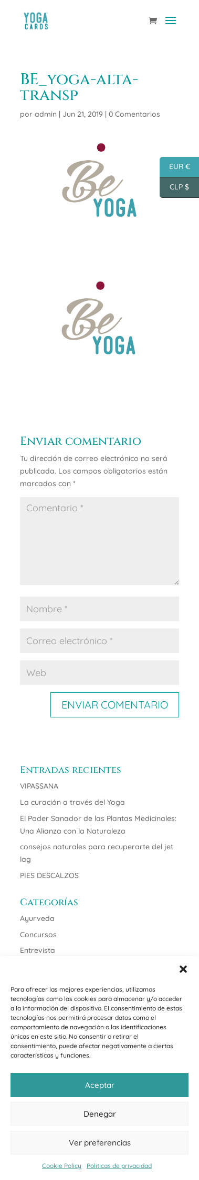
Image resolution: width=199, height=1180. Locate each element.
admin (46, 114)
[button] (183, 969)
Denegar (99, 1114)
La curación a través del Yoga (72, 802)
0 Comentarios (134, 114)
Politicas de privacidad (119, 1166)
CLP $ (174, 187)
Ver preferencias (100, 1143)
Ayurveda (37, 918)
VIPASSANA (39, 786)
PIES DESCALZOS (49, 875)
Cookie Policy (61, 1166)
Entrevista (37, 950)
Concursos (38, 934)
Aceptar (99, 1085)
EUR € (175, 167)
